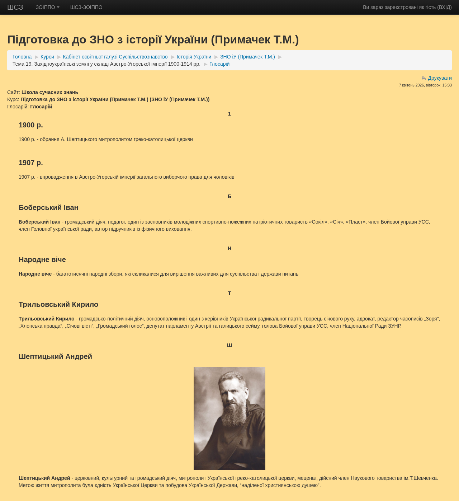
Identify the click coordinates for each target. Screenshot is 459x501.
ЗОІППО (48, 7)
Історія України (194, 57)
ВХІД (444, 7)
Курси (47, 57)
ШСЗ (15, 7)
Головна (22, 57)
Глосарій (219, 64)
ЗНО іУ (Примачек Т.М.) (247, 57)
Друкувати (440, 78)
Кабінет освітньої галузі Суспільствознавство (115, 57)
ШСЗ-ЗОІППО (86, 7)
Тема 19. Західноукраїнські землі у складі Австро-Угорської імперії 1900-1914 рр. (106, 64)
